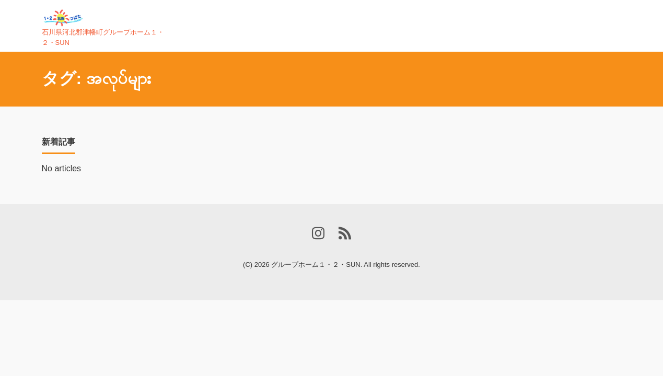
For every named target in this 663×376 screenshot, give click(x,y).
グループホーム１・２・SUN (315, 264)
